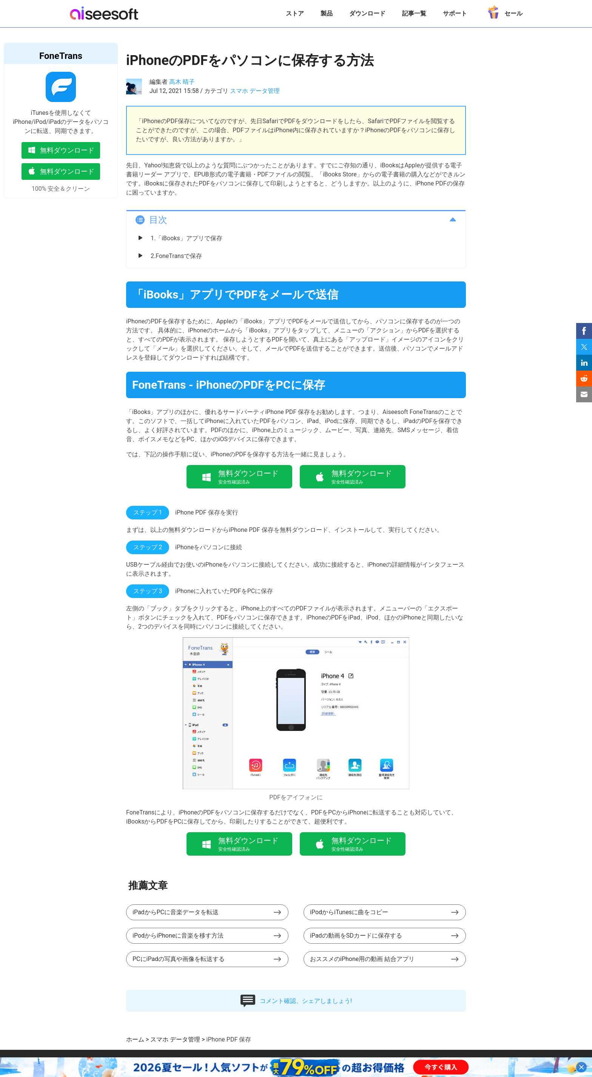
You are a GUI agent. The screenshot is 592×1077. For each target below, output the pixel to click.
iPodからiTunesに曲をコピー (349, 912)
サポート (455, 13)
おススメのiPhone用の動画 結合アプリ (362, 959)
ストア (295, 13)
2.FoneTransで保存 (176, 256)
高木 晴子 (182, 81)
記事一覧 (414, 13)
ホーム (135, 1039)
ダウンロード (367, 13)
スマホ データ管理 (255, 90)
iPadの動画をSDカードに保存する (356, 935)
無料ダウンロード (60, 149)
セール (503, 10)
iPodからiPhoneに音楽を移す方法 (178, 935)
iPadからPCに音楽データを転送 (176, 912)
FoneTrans (60, 56)
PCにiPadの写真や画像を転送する (179, 959)
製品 (327, 13)
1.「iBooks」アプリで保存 (186, 238)
